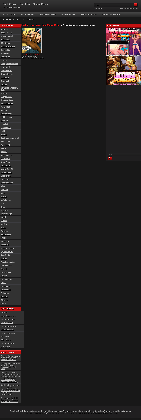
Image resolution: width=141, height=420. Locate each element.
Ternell (4, 269)
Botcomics (5, 57)
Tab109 (4, 258)
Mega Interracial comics (9, 316)
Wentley (4, 296)
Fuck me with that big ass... (31, 54)
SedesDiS (5, 245)
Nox (2, 203)
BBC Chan (5, 43)
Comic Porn (5, 312)
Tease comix (6, 265)
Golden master (7, 117)
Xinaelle (4, 300)
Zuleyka (4, 303)
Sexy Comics (5, 347)
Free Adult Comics (7, 330)
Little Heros (6, 166)
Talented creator (8, 262)
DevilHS (4, 93)
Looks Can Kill (7, 169)
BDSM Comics (9, 14)
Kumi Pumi (5, 162)
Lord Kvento (6, 172)
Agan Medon (6, 33)
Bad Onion (5, 40)
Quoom (4, 221)
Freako (4, 110)
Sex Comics (5, 336)
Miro (3, 193)
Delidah (4, 84)
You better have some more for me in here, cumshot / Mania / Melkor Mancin (10, 358)
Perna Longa (6, 214)
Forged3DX (5, 107)
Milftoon (4, 190)
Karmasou (5, 159)
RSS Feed (123, 8)
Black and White (8, 46)
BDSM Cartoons (68, 14)
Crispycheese (7, 74)
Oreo (3, 207)
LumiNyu (5, 179)
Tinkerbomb (6, 290)
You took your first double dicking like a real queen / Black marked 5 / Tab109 (9, 400)
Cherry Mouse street (9, 64)
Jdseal (3, 148)
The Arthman (6, 272)
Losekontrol (6, 176)
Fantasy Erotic (7, 103)
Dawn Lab (5, 81)
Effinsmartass (7, 100)
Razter (3, 228)
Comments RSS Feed (132, 8)
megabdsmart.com (48, 14)
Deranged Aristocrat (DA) (9, 89)
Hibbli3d (4, 124)
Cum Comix (28, 19)
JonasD (4, 152)
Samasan (5, 241)
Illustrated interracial (10, 138)
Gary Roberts (6, 114)
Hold (3, 131)
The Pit (4, 276)
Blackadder (5, 50)
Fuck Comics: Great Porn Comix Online (26, 4)
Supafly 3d (5, 255)
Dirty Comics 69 (27, 14)
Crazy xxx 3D (6, 71)
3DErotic (4, 29)
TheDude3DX (6, 279)
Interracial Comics (89, 14)
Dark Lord (5, 78)
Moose (3, 196)
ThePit (3, 283)
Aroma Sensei (7, 36)
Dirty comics (6, 97)
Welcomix (5, 293)
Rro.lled (4, 238)
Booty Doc (5, 53)
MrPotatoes (6, 200)
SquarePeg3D (7, 252)
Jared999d (5, 145)
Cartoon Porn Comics (8, 326)
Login (100, 8)
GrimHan (4, 121)
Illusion (4, 134)
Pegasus (4, 210)
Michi (3, 186)
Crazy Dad (5, 67)
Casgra (4, 60)
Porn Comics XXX (10, 19)
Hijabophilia (6, 128)
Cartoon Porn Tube (7, 343)
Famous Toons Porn (8, 333)
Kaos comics (6, 155)
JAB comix (5, 141)
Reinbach (5, 231)
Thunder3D (5, 286)
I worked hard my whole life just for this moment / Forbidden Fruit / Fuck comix (10, 366)
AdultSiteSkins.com (110, 413)
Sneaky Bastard (7, 248)
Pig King (4, 217)
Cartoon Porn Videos (111, 14)
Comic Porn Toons (7, 323)
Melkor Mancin (7, 183)
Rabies (4, 224)
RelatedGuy (6, 234)
